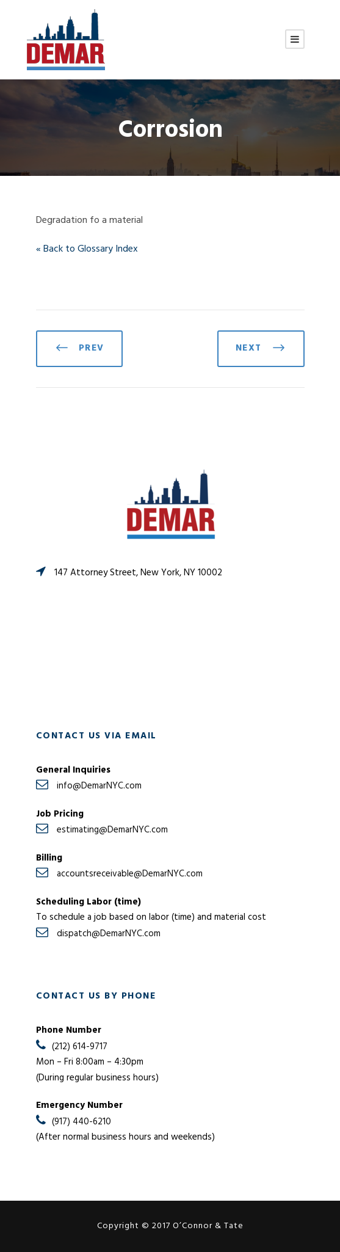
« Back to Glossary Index (87, 249)
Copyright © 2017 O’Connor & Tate (170, 1226)
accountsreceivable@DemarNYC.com (130, 874)
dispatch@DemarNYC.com (109, 933)
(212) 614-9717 (79, 1046)
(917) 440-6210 (81, 1122)
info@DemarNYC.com (99, 786)
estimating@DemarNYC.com (112, 830)
